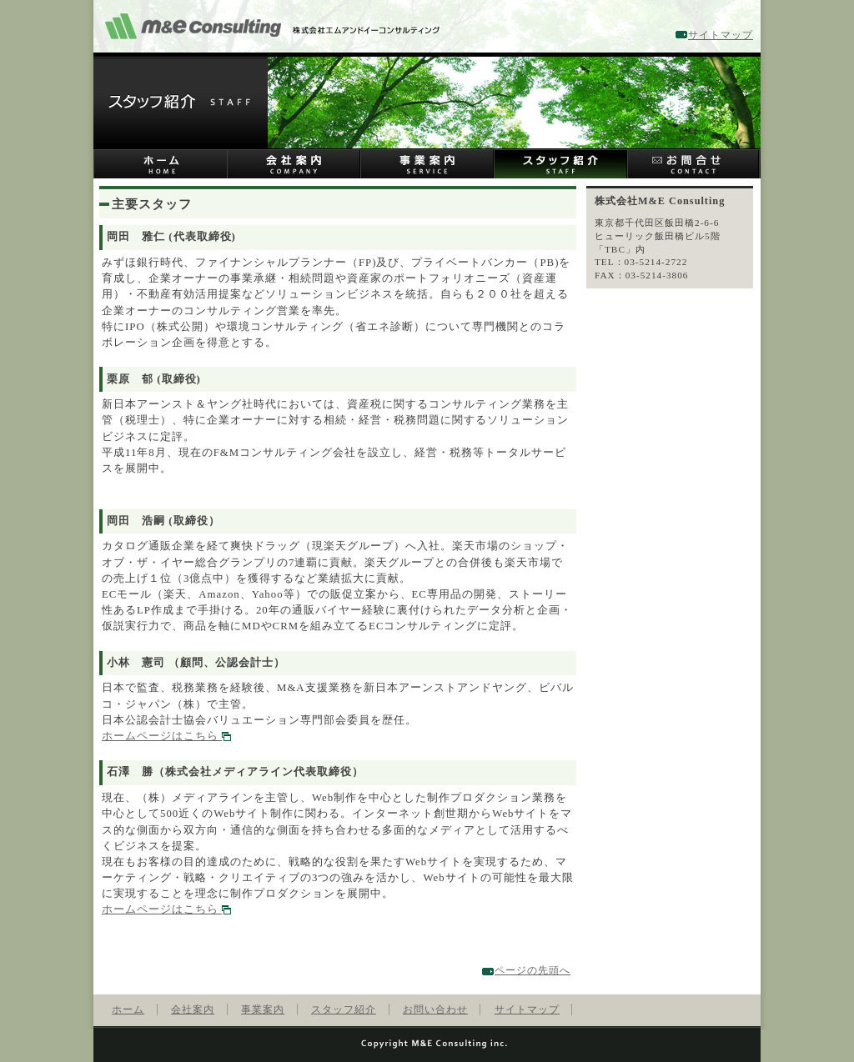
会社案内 (293, 163)
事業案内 (427, 163)
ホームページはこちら (166, 736)
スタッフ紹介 (560, 163)
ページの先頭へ (532, 970)
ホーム (160, 163)
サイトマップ (720, 35)
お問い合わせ (694, 163)
